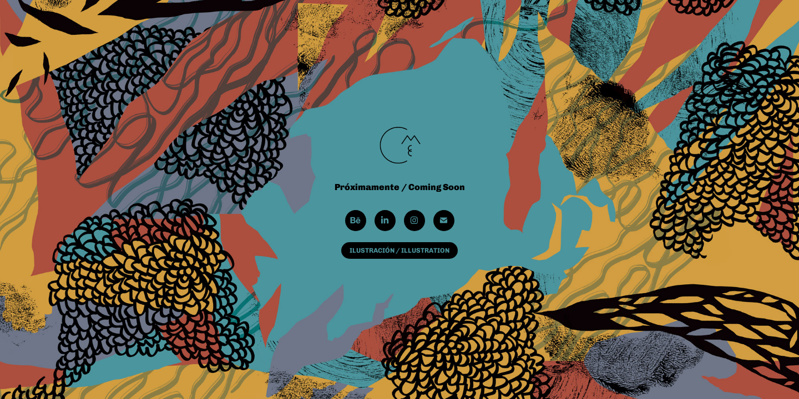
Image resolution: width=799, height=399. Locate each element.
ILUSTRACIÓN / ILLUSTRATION (399, 250)
